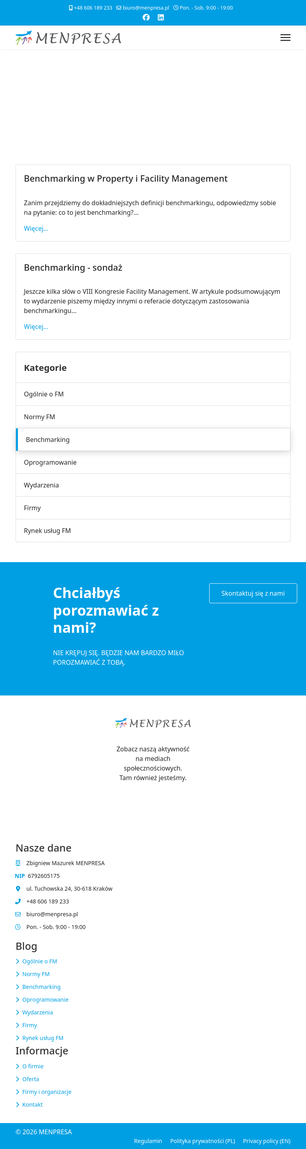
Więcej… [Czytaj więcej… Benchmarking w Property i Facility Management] (36, 228)
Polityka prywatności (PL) (202, 1141)
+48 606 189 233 (93, 7)
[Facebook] (146, 17)
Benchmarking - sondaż (73, 267)
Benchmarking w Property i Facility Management (126, 178)
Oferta (30, 1079)
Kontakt (32, 1104)
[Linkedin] (161, 17)
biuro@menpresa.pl (146, 7)
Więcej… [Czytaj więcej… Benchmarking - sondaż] (36, 326)
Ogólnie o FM (44, 394)
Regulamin (148, 1141)
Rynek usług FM (47, 530)
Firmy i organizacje (46, 1092)
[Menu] (285, 38)
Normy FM (39, 416)
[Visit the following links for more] (153, 793)
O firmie (32, 1066)
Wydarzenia (41, 485)
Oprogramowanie (50, 462)
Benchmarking (48, 439)
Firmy (32, 507)
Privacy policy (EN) (266, 1141)
